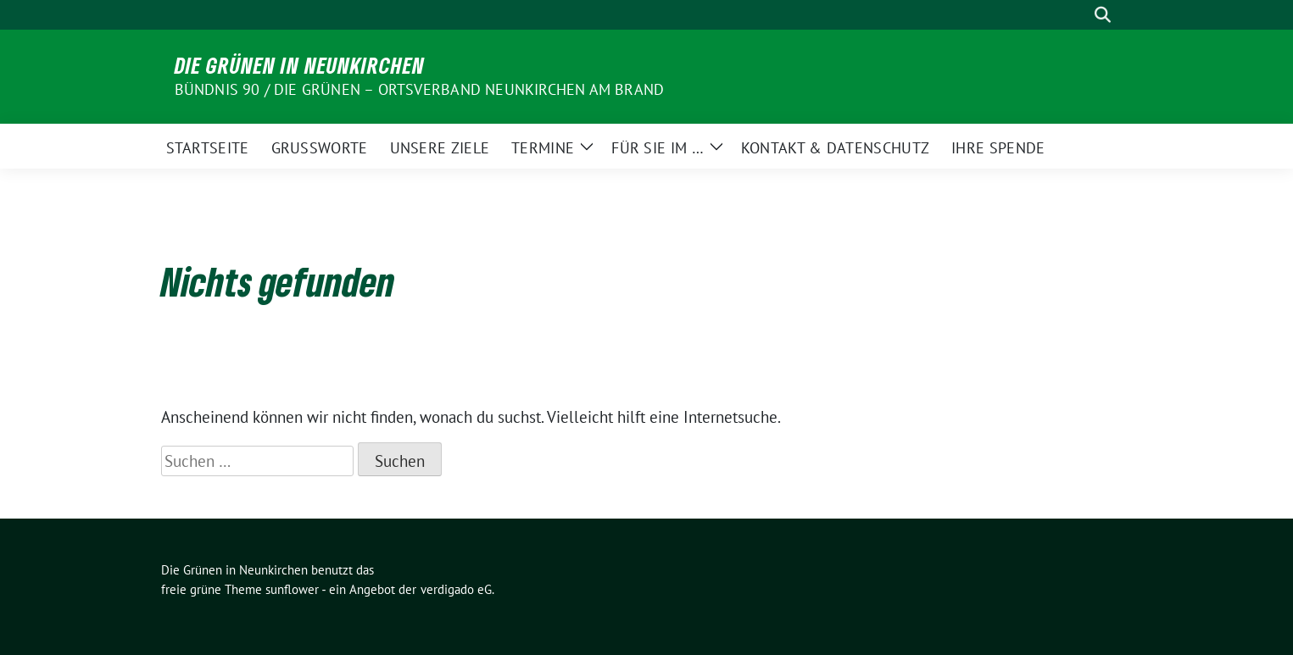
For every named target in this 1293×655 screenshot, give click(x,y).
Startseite (207, 148)
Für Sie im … (657, 148)
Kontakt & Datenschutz (835, 148)
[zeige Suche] (1102, 15)
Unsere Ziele (440, 148)
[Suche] (1078, 15)
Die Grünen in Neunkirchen (300, 65)
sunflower (292, 589)
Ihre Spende (998, 148)
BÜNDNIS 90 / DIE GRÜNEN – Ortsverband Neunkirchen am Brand (420, 89)
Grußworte (319, 148)
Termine (542, 148)
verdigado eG (456, 589)
